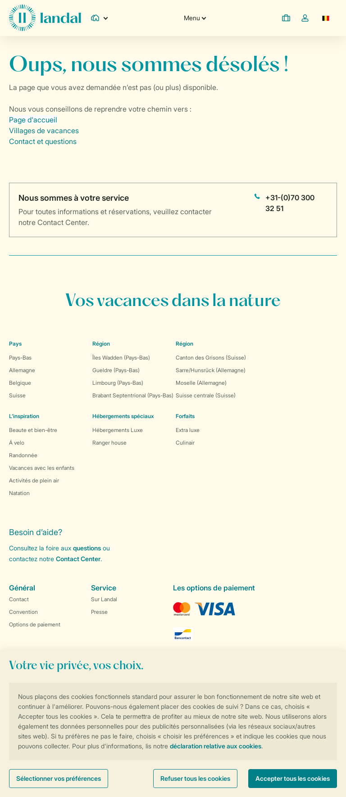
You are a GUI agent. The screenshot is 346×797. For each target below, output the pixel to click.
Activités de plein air (34, 480)
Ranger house (109, 442)
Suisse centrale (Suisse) (206, 395)
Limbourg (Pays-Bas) (117, 382)
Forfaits (185, 416)
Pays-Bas (20, 357)
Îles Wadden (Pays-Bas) (121, 357)
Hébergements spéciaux (123, 416)
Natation (19, 493)
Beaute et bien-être (33, 430)
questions (87, 548)
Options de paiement (34, 624)
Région (101, 343)
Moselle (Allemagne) (201, 382)
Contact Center (78, 559)
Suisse (17, 395)
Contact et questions (43, 141)
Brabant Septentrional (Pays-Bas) (132, 395)
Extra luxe (188, 430)
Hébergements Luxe (117, 430)
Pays (15, 343)
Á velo (16, 442)
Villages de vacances (44, 130)
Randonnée (23, 455)
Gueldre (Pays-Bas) (116, 370)
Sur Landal (104, 599)
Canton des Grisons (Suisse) (211, 357)
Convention (23, 611)
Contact (19, 599)
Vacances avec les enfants (41, 467)
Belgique (20, 382)
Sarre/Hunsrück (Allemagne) (211, 370)
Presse (99, 611)
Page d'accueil (33, 119)
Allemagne (22, 370)
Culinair (185, 442)
